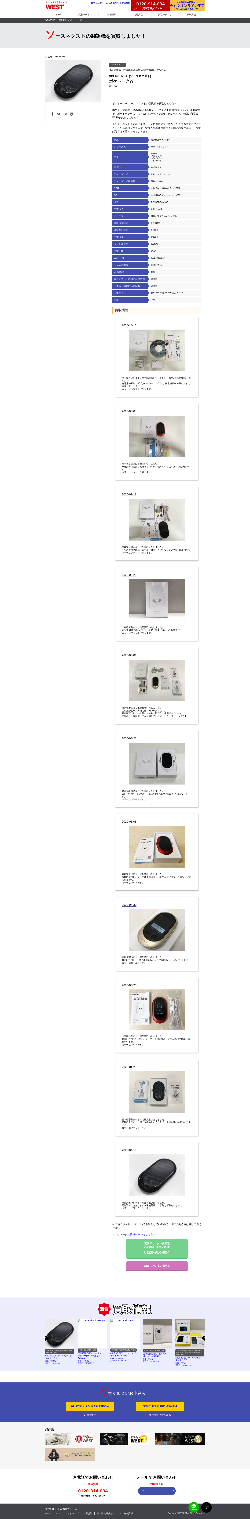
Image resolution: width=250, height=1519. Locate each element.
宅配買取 (138, 14)
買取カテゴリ (165, 14)
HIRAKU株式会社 (65, 1509)
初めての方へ (97, 3)
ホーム (58, 14)
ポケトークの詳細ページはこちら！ (135, 1234)
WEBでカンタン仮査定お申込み (89, 1406)
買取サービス (85, 14)
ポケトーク (117, 64)
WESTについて (53, 1513)
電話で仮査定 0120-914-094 (160, 1406)
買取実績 (191, 14)
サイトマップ (72, 1513)
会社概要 (125, 3)
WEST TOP (50, 20)
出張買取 (111, 14)
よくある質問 (112, 3)
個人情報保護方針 (106, 1513)
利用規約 (87, 1513)
